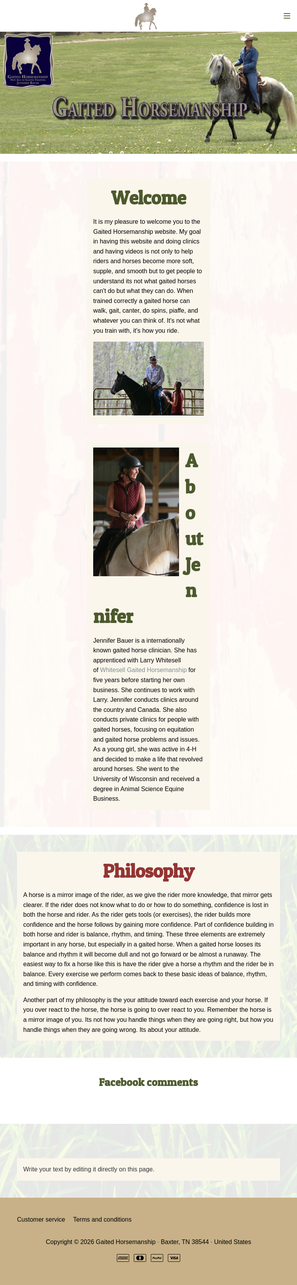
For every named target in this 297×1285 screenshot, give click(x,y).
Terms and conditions (102, 1219)
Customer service (41, 1219)
